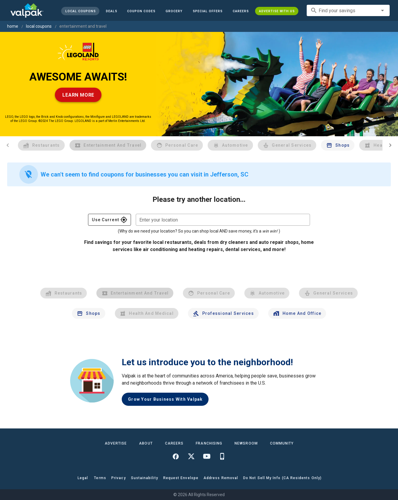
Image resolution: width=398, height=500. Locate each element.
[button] (207, 11)
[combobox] (348, 10)
